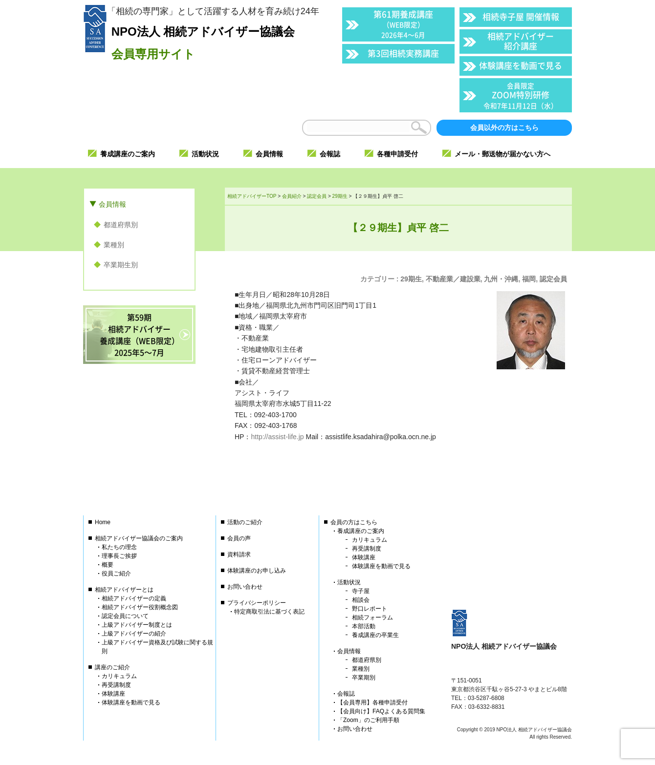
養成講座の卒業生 (375, 635)
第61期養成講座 (403, 24)
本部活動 (363, 626)
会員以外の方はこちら (504, 127)
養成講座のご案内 (360, 531)
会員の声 (239, 538)
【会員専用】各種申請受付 (372, 702)
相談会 (361, 599)
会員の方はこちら (353, 522)
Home (102, 522)
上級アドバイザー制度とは (137, 624)
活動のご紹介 (244, 522)
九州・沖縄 (501, 279)
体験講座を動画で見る (520, 65)
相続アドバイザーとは (124, 589)
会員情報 (112, 204)
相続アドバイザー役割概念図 (140, 607)
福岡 (529, 279)
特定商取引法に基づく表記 (269, 611)
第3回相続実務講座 (403, 53)
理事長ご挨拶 (119, 555)
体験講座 (113, 693)
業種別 (114, 245)
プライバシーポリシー (256, 602)
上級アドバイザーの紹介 (134, 633)
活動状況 (349, 582)
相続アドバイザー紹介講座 (520, 41)
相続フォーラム (372, 617)
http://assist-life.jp (277, 437)
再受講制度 (116, 684)
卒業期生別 (121, 265)
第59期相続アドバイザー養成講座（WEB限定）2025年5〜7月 (139, 334)
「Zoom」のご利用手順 (368, 720)
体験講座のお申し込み (256, 570)
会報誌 (346, 693)
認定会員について (125, 616)
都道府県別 (121, 225)
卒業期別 (363, 677)
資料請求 (239, 554)
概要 (107, 564)
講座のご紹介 (112, 667)
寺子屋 (361, 591)
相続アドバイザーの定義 (134, 598)
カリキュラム (119, 676)
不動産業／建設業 (453, 279)
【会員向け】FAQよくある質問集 (381, 711)
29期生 (411, 279)
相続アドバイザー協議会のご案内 (139, 538)
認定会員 (553, 279)
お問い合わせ (244, 586)
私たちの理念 (119, 547)
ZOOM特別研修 (520, 95)
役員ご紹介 (116, 573)
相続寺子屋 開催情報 (520, 16)
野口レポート (369, 608)
